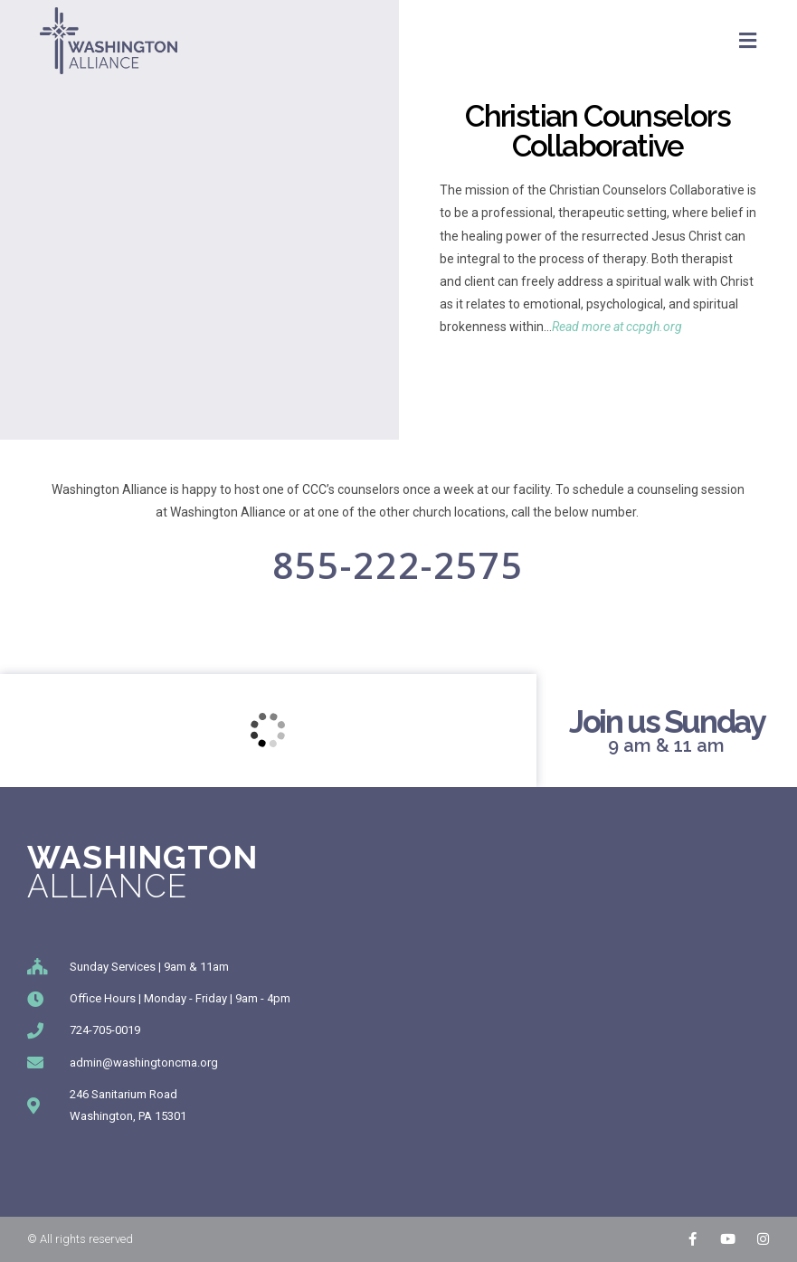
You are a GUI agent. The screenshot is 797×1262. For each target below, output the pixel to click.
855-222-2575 (398, 565)
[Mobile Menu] (748, 40)
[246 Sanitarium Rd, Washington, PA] (268, 730)
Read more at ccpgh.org (617, 326)
